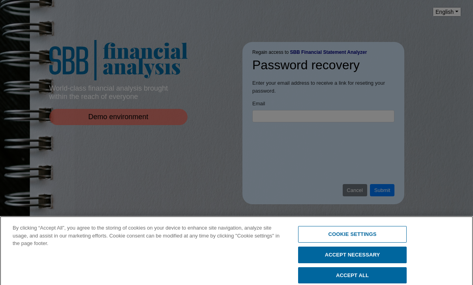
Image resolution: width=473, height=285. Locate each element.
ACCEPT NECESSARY (352, 257)
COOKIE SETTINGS (352, 236)
